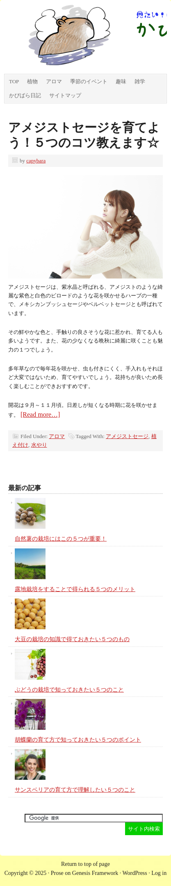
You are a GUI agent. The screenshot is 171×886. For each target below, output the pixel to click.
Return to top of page (85, 864)
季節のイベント (88, 81)
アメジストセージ (127, 436)
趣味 (121, 81)
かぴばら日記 (25, 95)
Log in (158, 873)
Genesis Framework (95, 873)
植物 (32, 81)
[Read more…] (40, 414)
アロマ (54, 81)
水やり (39, 445)
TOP (14, 81)
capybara (36, 161)
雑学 (140, 81)
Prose (57, 873)
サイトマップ (65, 95)
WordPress (134, 873)
